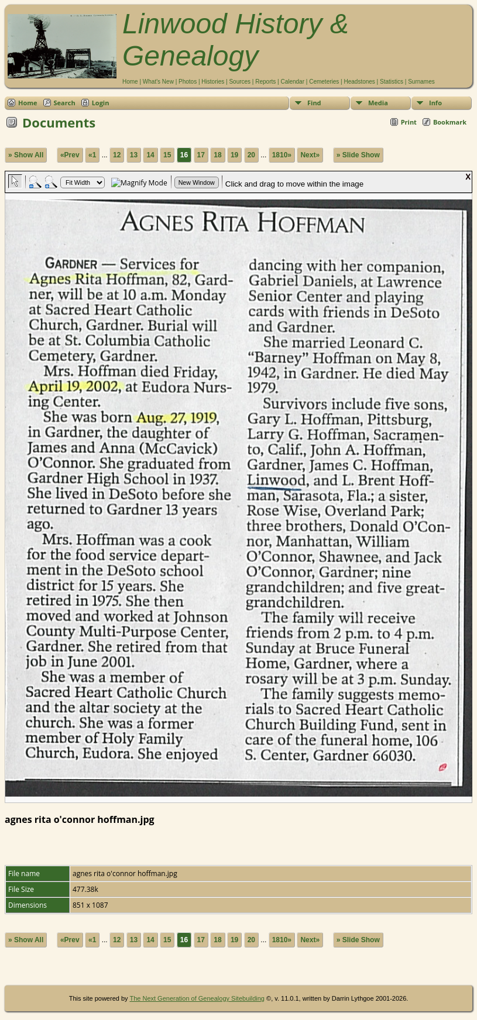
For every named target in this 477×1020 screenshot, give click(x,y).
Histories (212, 81)
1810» (281, 155)
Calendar (292, 81)
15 (167, 155)
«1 (92, 155)
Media (378, 102)
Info (435, 102)
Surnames (421, 81)
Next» (310, 155)
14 (150, 155)
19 (234, 155)
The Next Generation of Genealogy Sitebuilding (197, 998)
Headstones (359, 81)
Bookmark (449, 122)
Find (314, 102)
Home (130, 81)
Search (65, 102)
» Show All (25, 155)
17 (201, 155)
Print (409, 122)
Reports (265, 81)
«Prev (70, 155)
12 (117, 155)
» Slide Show (358, 155)
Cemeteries (324, 81)
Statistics (391, 81)
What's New (158, 81)
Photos (188, 81)
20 (251, 155)
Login (100, 102)
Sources (239, 81)
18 (217, 155)
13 (134, 155)
